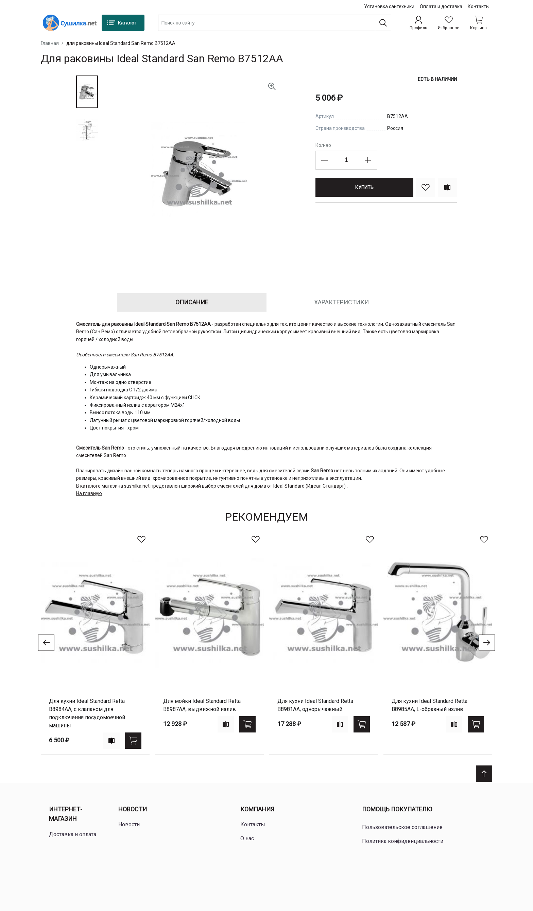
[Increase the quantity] (367, 160)
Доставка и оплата (72, 834)
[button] (87, 91)
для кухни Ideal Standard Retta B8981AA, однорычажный (315, 705)
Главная (50, 43)
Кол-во (323, 145)
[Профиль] (418, 23)
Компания (257, 809)
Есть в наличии (437, 79)
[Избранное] (448, 23)
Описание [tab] (191, 302)
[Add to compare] (111, 740)
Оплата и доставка (441, 6)
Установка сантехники (389, 6)
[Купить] (364, 187)
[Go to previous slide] (46, 643)
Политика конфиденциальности (402, 841)
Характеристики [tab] (341, 302)
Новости (132, 809)
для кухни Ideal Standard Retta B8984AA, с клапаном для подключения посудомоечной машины (87, 713)
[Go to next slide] (487, 643)
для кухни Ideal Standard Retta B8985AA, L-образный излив (429, 705)
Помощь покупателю (397, 809)
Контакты (478, 6)
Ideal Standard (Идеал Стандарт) (309, 486)
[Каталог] (123, 23)
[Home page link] (70, 23)
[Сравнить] (447, 187)
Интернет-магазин (65, 814)
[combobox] (274, 23)
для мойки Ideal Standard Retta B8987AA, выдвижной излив (202, 705)
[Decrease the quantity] (324, 160)
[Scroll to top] (484, 773)
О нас (247, 838)
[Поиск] (383, 23)
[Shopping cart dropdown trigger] (478, 23)
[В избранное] (425, 187)
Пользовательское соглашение (402, 827)
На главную (89, 493)
